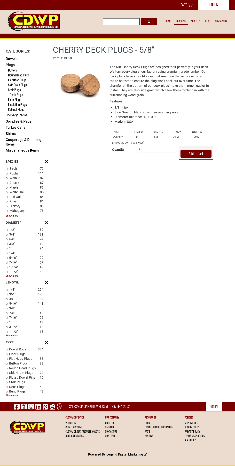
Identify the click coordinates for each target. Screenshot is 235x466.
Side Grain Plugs (17, 85)
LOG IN (213, 4)
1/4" (26, 253)
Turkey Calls (15, 127)
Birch (26, 168)
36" (26, 294)
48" (26, 298)
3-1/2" (26, 326)
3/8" (26, 243)
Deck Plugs (16, 94)
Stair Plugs (14, 90)
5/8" (26, 239)
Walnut (26, 177)
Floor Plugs (14, 99)
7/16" (26, 262)
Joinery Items (17, 115)
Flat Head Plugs (17, 80)
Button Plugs (26, 363)
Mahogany (26, 210)
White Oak (26, 192)
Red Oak (26, 196)
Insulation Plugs (17, 104)
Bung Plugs (26, 391)
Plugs (10, 64)
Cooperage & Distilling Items (23, 141)
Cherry (26, 182)
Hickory (26, 206)
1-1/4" (26, 267)
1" (26, 248)
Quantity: (118, 149)
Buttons (12, 70)
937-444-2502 (121, 406)
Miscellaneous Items (22, 150)
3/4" (26, 234)
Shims (11, 133)
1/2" (26, 229)
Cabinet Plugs (16, 109)
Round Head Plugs (18, 75)
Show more (12, 215)
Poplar (26, 173)
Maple (26, 187)
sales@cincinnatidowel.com (88, 406)
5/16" (26, 257)
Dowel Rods (26, 349)
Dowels (11, 58)
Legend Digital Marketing (126, 454)
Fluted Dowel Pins (26, 377)
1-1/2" (26, 271)
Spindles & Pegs (18, 121)
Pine (26, 201)
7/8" (26, 313)
